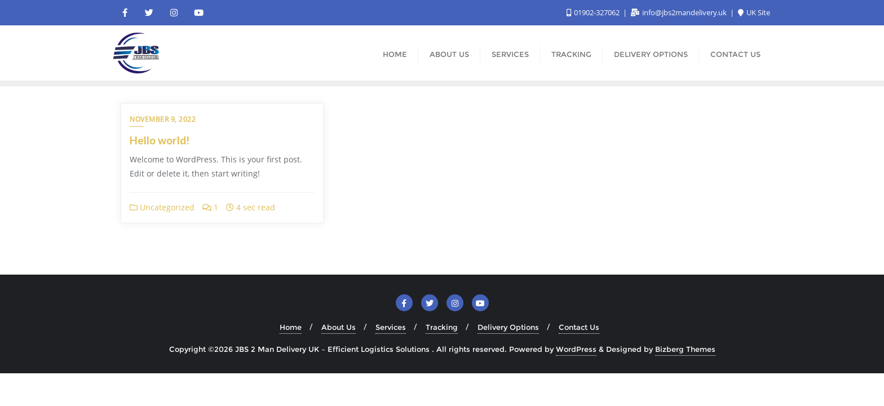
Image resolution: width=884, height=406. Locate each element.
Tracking (442, 327)
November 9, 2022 (163, 119)
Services (390, 327)
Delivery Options (508, 327)
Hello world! (159, 140)
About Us (338, 327)
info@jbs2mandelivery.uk (679, 12)
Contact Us (579, 327)
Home (291, 327)
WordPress (576, 349)
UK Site (754, 12)
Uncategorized (162, 207)
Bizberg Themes (685, 349)
